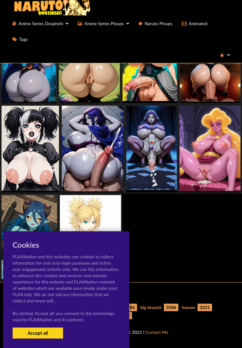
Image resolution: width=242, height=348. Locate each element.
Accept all (37, 333)
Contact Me (157, 332)
